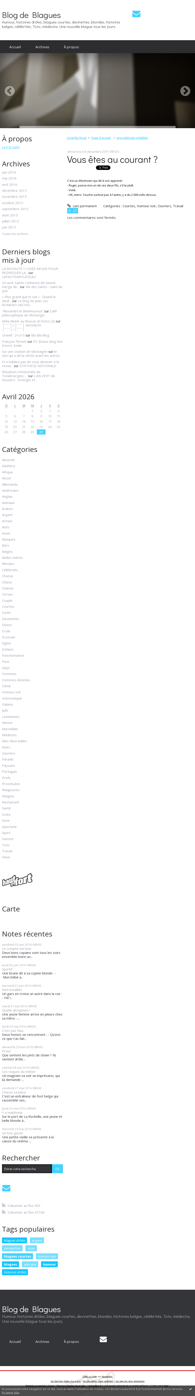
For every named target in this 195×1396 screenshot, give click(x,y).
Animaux (8, 503)
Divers (7, 625)
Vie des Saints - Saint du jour (32, 288)
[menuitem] (15, 46)
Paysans (8, 765)
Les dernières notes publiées (98, 1381)
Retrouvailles (12, 989)
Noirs (6, 747)
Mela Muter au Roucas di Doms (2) (28, 321)
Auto (5, 527)
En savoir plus (10, 1392)
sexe (31, 1248)
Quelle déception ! (16, 1010)
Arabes (7, 509)
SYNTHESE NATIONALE (38, 366)
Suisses (8, 839)
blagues (10, 1264)
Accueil (15, 46)
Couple (7, 600)
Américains (10, 490)
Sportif (7, 969)
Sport (6, 833)
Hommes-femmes (16, 680)
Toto (6, 845)
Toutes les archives (15, 234)
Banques (8, 539)
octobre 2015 (12, 203)
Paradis (8, 759)
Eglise (6, 643)
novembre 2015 (14, 196)
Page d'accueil (101, 138)
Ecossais (8, 637)
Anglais (7, 496)
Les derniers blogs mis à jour (66, 1381)
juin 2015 (9, 227)
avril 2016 (9, 184)
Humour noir (11, 692)
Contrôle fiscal (76, 138)
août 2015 (10, 215)
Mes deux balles (14, 741)
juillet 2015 (10, 221)
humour (49, 1264)
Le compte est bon (16, 948)
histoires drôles (15, 1272)
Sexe (6, 820)
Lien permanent (82, 206)
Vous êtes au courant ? (112, 159)
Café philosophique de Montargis (29, 313)
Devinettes (10, 619)
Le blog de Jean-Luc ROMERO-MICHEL (25, 303)
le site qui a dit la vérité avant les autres (31, 353)
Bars (5, 545)
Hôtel (6, 686)
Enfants (8, 649)
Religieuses (11, 790)
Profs (6, 778)
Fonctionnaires (13, 655)
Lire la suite (11, 147)
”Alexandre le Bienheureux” (22, 311)
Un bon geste (12, 1133)
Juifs (5, 710)
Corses (7, 594)
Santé (6, 808)
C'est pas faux (13, 1030)
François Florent (14, 341)
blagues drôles (14, 1240)
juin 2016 (9, 172)
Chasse (7, 576)
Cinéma (7, 588)
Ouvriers (8, 753)
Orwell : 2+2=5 (13, 335)
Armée (7, 521)
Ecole (6, 631)
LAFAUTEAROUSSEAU (19, 276)
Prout (6, 1051)
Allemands (10, 484)
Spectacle (9, 827)
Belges (7, 552)
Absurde (8, 460)
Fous (5, 661)
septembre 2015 (15, 209)
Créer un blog (90, 1376)
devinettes (12, 1248)
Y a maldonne (12, 1112)
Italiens (7, 704)
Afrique (7, 472)
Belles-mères (12, 558)
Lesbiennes (11, 717)
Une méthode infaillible (132, 138)
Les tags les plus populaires (130, 1381)
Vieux (6, 857)
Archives (42, 46)
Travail (7, 851)
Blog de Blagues (31, 14)
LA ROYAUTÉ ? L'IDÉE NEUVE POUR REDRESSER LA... (30, 270)
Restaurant (10, 802)
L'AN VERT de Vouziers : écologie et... (28, 378)
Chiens (7, 582)
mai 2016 (9, 178)
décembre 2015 (14, 190)
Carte (11, 908)
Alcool (6, 478)
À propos (71, 46)
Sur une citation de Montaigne (25, 351)
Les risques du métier (19, 1071)
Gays (6, 668)
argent (37, 1240)
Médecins (9, 735)
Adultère (8, 466)
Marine (7, 723)
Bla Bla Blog (40, 335)
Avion (6, 533)
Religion (8, 796)
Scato (6, 814)
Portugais (9, 771)
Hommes (9, 674)
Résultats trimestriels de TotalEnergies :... (21, 374)
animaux (30, 1264)
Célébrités (10, 570)
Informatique (12, 698)
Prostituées (11, 784)
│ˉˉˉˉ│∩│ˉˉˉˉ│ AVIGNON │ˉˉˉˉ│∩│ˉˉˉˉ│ (21, 327)
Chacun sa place (14, 1092)
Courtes (8, 606)
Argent (7, 515)
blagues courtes (17, 1256)
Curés (6, 612)
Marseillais (10, 729)
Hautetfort (107, 1376)
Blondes (8, 564)
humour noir (47, 1256)
